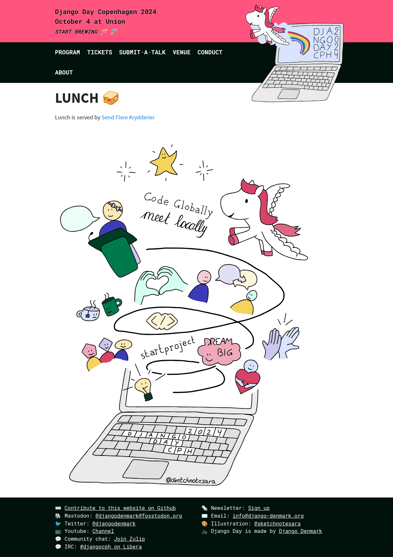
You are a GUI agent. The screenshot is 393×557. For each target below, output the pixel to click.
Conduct (210, 52)
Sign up (259, 507)
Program (67, 52)
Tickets (99, 52)
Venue (182, 52)
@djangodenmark (114, 523)
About (64, 72)
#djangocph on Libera (111, 546)
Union (115, 21)
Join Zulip (129, 538)
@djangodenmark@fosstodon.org (138, 515)
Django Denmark (300, 530)
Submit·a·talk (142, 52)
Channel (103, 530)
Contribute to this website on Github (120, 507)
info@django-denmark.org (268, 515)
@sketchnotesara (277, 523)
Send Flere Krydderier (128, 117)
